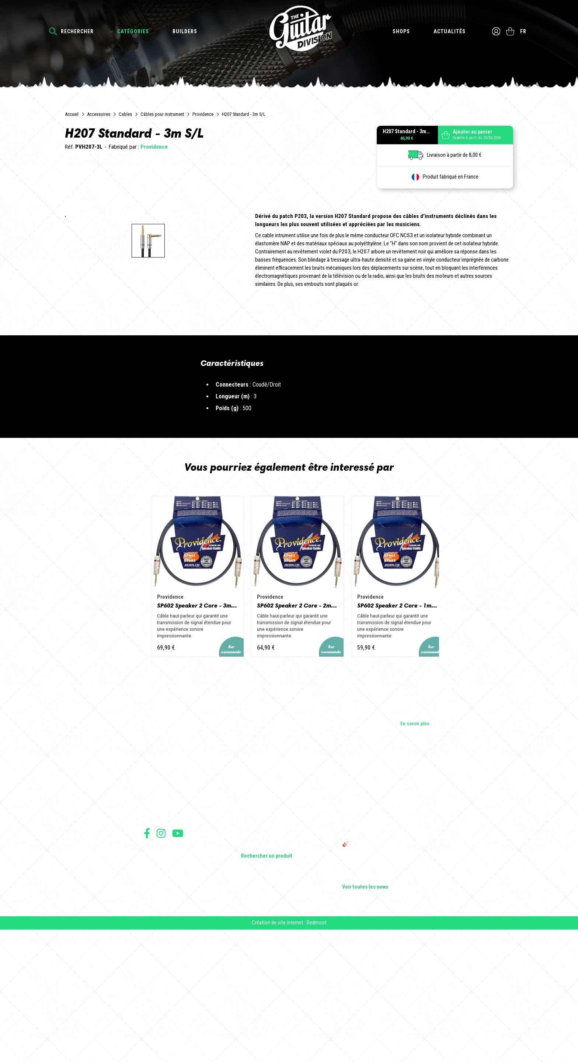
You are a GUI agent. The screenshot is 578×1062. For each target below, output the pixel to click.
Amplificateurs (256, 943)
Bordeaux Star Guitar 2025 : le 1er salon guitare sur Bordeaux (383, 991)
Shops (400, 31)
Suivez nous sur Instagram (161, 961)
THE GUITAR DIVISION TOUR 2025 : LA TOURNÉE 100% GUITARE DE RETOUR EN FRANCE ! (383, 956)
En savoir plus (414, 851)
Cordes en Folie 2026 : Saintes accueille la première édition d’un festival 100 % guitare (387, 915)
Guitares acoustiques (263, 922)
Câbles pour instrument (162, 114)
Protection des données (166, 1003)
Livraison (152, 1020)
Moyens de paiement (163, 1011)
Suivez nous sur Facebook (147, 961)
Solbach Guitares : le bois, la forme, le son (386, 1005)
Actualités (449, 31)
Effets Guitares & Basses (267, 953)
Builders (185, 31)
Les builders (156, 912)
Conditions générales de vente (172, 987)
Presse (151, 943)
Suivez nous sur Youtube (178, 961)
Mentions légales (159, 995)
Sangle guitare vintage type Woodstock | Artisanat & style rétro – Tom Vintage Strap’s (384, 934)
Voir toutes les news (365, 1015)
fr (524, 31)
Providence (202, 114)
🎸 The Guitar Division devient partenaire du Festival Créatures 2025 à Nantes (388, 975)
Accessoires (98, 114)
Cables (125, 114)
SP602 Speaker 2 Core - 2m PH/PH (289, 738)
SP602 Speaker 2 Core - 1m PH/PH (412, 738)
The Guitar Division (289, 30)
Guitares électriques (262, 912)
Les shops (155, 922)
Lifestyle (250, 974)
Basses (249, 932)
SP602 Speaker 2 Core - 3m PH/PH (165, 738)
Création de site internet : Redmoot (289, 1055)
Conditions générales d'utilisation (175, 979)
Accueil (72, 114)
